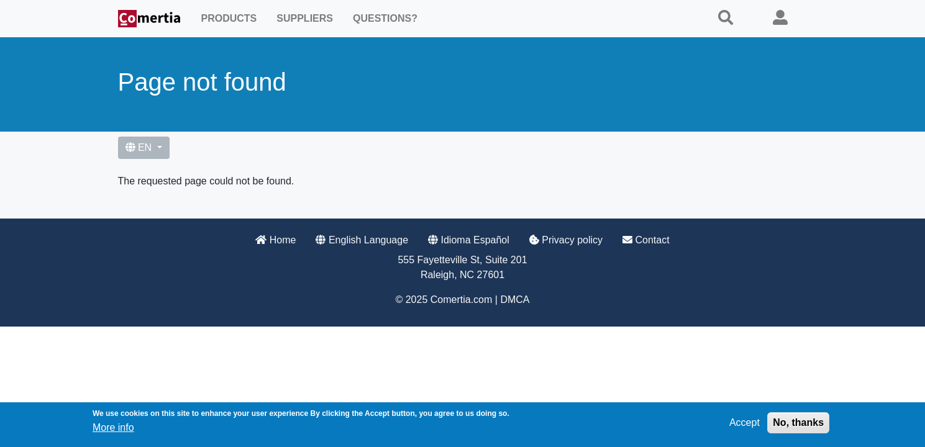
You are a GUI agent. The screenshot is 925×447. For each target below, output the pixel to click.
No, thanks (798, 425)
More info (113, 430)
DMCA (514, 299)
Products (229, 18)
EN (140, 147)
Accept (744, 425)
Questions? (385, 18)
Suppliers (304, 18)
